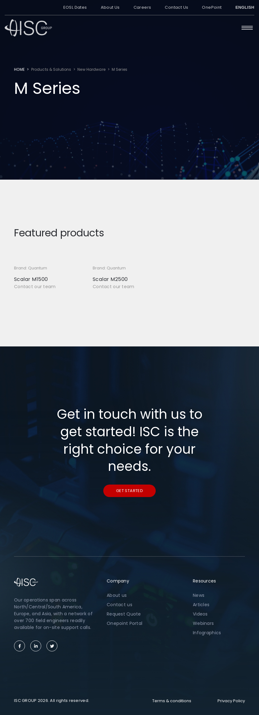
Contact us (119, 604)
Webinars (203, 623)
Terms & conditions (171, 701)
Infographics (207, 633)
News (198, 595)
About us (117, 595)
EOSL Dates (75, 7)
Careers (142, 7)
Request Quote (124, 614)
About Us (110, 7)
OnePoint (212, 7)
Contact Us (176, 7)
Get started (129, 491)
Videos (200, 614)
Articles (201, 604)
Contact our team (35, 286)
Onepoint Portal (124, 623)
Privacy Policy (231, 701)
